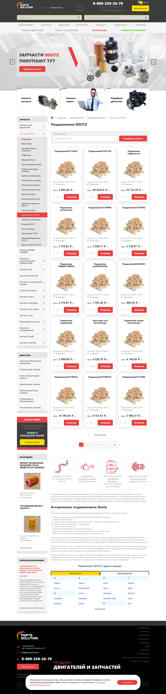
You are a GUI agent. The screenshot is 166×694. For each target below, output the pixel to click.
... (109, 444)
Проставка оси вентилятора (100, 321)
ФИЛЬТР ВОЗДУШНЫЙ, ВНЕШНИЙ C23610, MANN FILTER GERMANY (32, 465)
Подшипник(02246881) (133, 264)
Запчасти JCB (32, 269)
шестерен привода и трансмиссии (138, 479)
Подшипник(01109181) (99, 377)
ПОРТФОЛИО (82, 25)
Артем (56, 588)
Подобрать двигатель (117, 100)
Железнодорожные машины (29, 391)
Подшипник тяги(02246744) (99, 265)
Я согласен (127, 682)
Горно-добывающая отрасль (29, 376)
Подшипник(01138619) (66, 377)
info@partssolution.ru (114, 10)
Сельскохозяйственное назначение (30, 362)
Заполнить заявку (32, 442)
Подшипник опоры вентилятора (134, 321)
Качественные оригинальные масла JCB (87, 478)
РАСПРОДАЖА (99, 30)
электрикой (112, 481)
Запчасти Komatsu (32, 290)
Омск (105, 583)
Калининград (84, 588)
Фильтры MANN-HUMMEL (27, 251)
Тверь (130, 588)
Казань (81, 583)
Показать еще (100, 435)
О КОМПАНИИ (25, 25)
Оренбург (107, 593)
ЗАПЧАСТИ (46, 25)
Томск (130, 598)
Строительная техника (30, 369)
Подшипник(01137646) (133, 207)
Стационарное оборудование (26, 400)
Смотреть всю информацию (32, 607)
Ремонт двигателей (32, 30)
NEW (147, 646)
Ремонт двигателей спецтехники (135, 657)
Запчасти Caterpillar (32, 303)
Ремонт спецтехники (66, 30)
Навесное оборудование (32, 329)
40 (115, 444)
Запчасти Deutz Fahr (29, 275)
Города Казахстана (124, 573)
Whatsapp (80, 10)
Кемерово (83, 598)
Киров (81, 603)
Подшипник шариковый (66, 321)
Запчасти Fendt (27, 336)
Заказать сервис (71, 100)
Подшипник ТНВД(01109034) (66, 265)
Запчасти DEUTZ (32, 133)
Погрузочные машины (30, 407)
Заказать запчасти (27, 100)
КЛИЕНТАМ (119, 25)
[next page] (120, 445)
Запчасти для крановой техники (32, 283)
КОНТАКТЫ (141, 25)
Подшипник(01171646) (133, 377)
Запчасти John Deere (32, 309)
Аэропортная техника (30, 384)
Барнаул (57, 603)
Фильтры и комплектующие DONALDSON (32, 261)
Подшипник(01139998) (99, 207)
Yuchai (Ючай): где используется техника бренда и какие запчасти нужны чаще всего (31, 569)
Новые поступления (133, 30)
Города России (75, 573)
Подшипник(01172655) (66, 151)
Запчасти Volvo (32, 296)
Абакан (57, 583)
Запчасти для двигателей (32, 126)
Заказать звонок (140, 8)
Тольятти (131, 593)
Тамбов (131, 583)
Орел (105, 588)
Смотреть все (26, 547)
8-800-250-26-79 (108, 3)
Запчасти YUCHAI (32, 342)
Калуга (81, 593)
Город (54, 7)
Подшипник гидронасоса (133, 152)
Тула (129, 603)
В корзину (71, 197)
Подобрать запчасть (133, 138)
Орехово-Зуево (109, 598)
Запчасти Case (26, 315)
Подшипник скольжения (66, 208)
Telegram (79, 6)
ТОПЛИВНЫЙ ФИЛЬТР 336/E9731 (31, 507)
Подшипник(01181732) (99, 151)
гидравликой (113, 478)
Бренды (100, 25)
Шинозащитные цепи (32, 321)
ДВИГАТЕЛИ (64, 25)
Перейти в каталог (32, 69)
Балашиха (58, 598)
